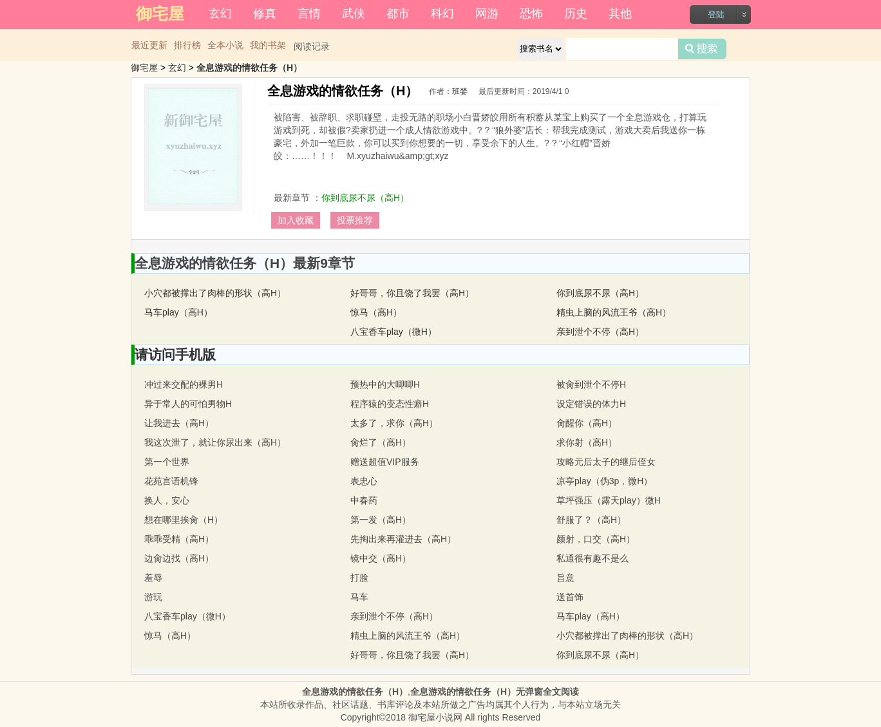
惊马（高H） (376, 312)
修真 (264, 13)
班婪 (460, 91)
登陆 (716, 14)
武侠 (353, 13)
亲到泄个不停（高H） (600, 331)
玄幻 (220, 13)
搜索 (702, 49)
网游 (486, 13)
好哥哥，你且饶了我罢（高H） (412, 293)
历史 (575, 13)
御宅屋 (144, 67)
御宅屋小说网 (435, 717)
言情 (309, 13)
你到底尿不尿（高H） (365, 198)
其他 (620, 13)
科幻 (442, 13)
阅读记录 (312, 46)
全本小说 (225, 45)
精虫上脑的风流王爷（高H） (613, 312)
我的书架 (268, 45)
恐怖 (531, 13)
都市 (398, 13)
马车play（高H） (178, 312)
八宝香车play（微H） (393, 331)
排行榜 (187, 45)
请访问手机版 (175, 354)
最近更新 (149, 45)
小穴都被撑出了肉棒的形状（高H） (215, 293)
